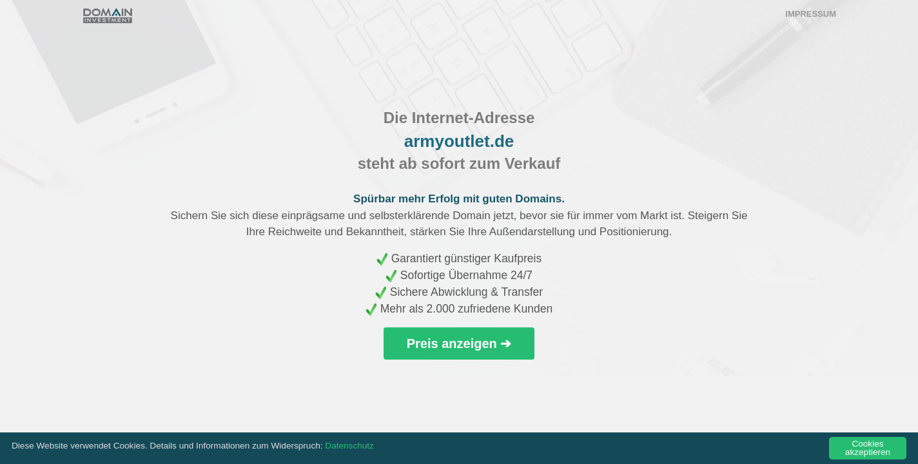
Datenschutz (349, 445)
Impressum (810, 14)
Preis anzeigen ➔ (459, 343)
